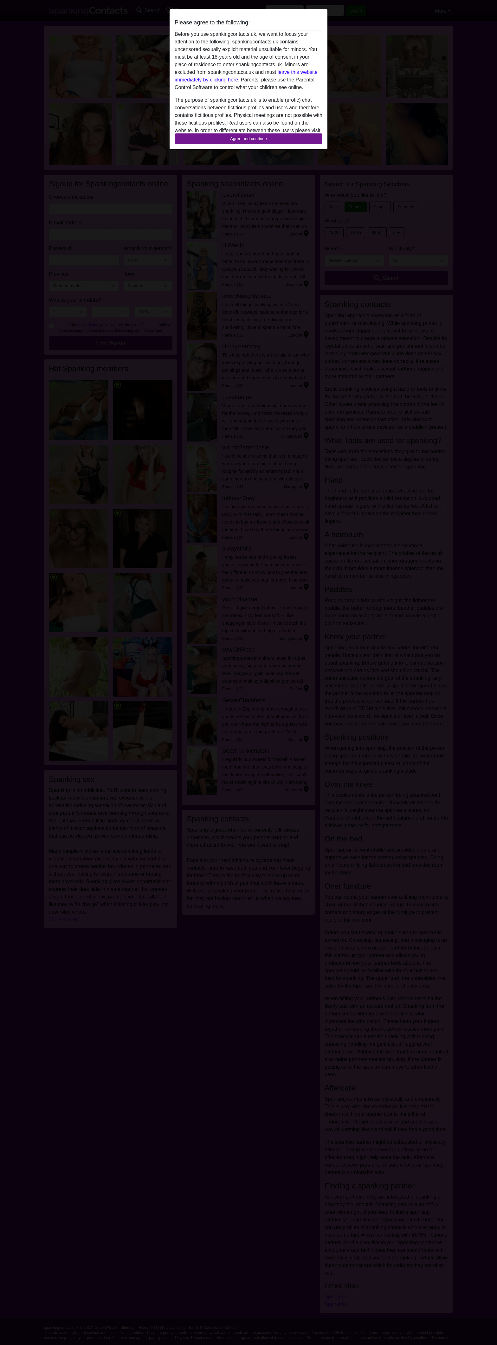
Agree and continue (248, 138)
